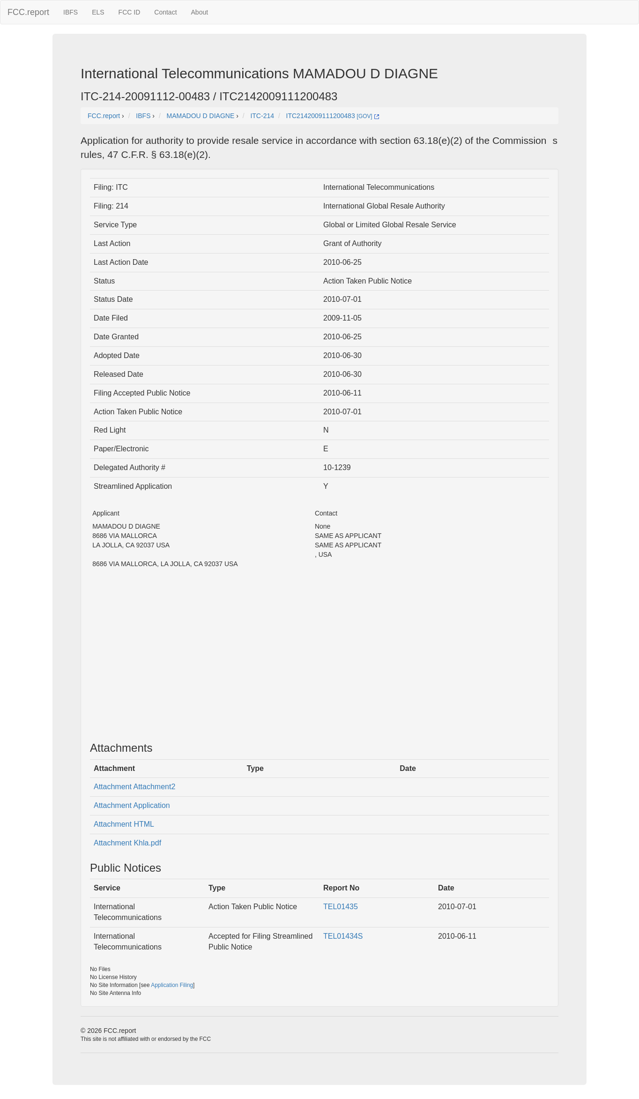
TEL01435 (340, 907)
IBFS (70, 12)
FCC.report (28, 12)
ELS (98, 12)
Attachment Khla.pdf (127, 843)
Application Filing (172, 985)
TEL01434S (343, 936)
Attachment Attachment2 (134, 787)
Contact (165, 12)
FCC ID (130, 12)
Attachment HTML (124, 824)
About (199, 12)
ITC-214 (262, 116)
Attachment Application (132, 805)
